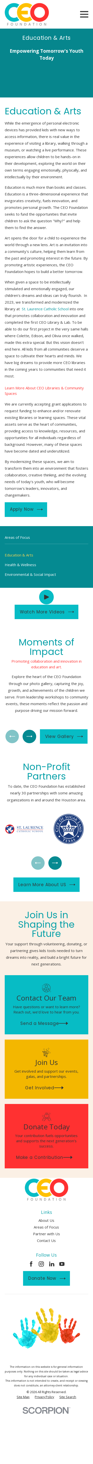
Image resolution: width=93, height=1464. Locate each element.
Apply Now (26, 509)
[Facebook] (31, 1264)
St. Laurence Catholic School (45, 308)
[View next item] (29, 736)
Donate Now (46, 1278)
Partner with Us (46, 1233)
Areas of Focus (46, 1227)
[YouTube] (61, 1264)
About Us (46, 1220)
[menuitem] (46, 555)
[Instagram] (41, 1264)
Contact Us (46, 1240)
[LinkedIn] (51, 1264)
